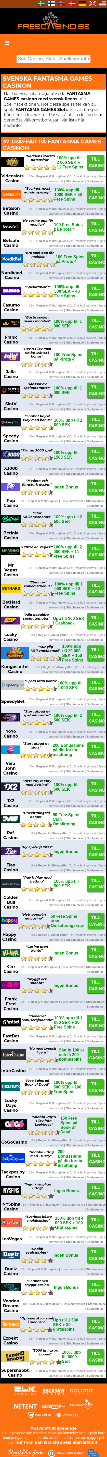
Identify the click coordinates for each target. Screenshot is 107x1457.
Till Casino (96, 162)
